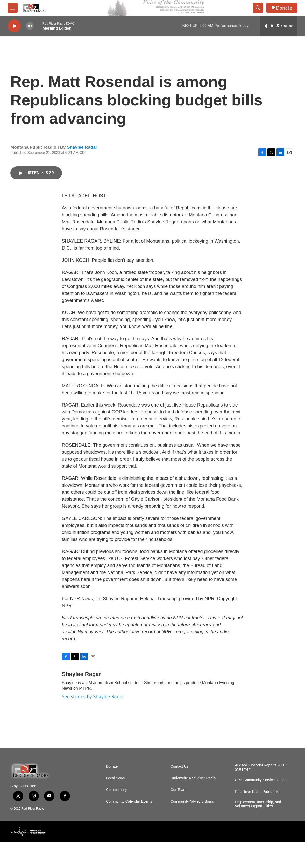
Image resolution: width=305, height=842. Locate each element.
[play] (14, 26)
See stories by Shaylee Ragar (93, 696)
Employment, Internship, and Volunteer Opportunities (258, 804)
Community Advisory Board (192, 801)
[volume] (29, 26)
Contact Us (179, 766)
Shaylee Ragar (82, 147)
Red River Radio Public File (257, 792)
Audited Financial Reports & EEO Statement (261, 767)
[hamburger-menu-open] (13, 8)
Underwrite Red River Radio (193, 778)
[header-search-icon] (258, 8)
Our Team (178, 790)
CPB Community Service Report (261, 780)
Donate (284, 8)
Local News (115, 778)
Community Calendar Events (129, 801)
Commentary (116, 790)
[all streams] (278, 26)
